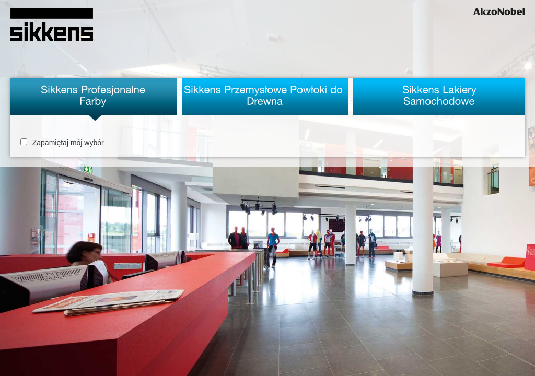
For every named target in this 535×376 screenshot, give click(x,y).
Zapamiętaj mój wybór (62, 142)
